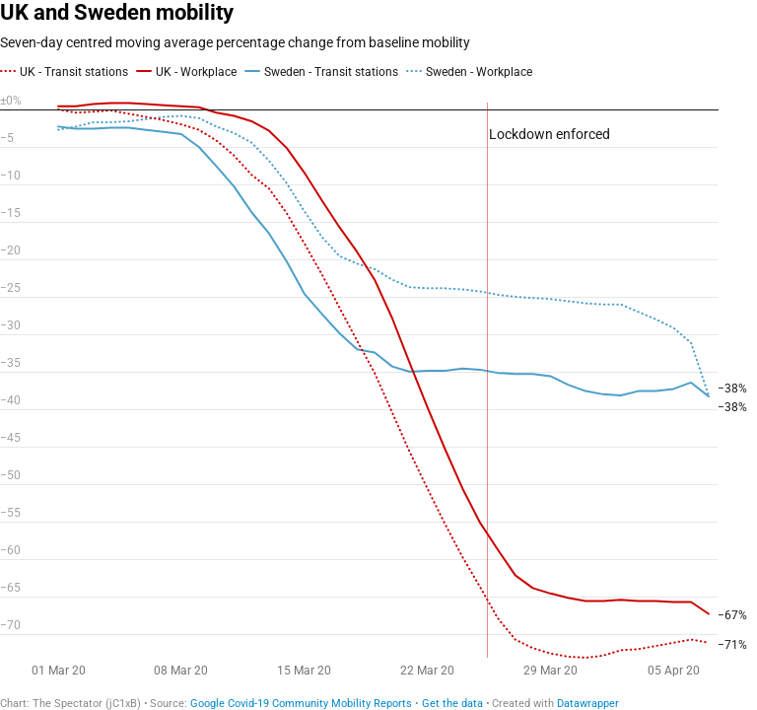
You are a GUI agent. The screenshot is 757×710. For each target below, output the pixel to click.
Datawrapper (588, 703)
